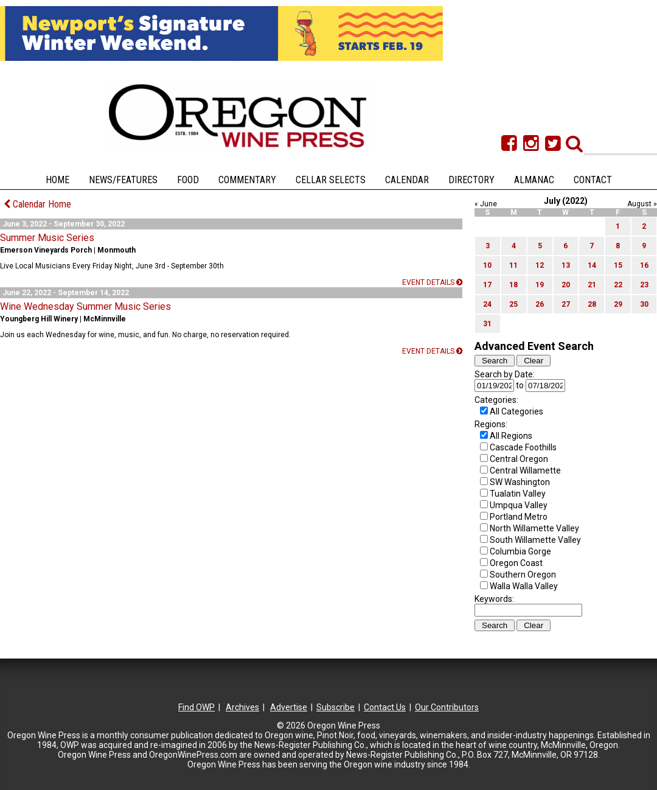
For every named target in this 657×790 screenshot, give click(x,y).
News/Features (123, 180)
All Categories (516, 411)
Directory (471, 180)
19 (539, 285)
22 (618, 285)
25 (513, 304)
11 (513, 265)
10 (487, 265)
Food (188, 180)
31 (487, 324)
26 (539, 304)
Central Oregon (519, 459)
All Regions (511, 436)
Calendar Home (37, 204)
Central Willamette (525, 470)
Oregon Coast (516, 563)
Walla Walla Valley (524, 586)
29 (618, 304)
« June (485, 204)
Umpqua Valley (519, 505)
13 (565, 265)
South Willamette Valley (535, 540)
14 (592, 265)
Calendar (407, 180)
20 (565, 285)
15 (618, 265)
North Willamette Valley (534, 528)
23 (644, 285)
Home (57, 180)
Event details (432, 282)
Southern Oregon (523, 574)
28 (592, 304)
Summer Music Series (47, 237)
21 (592, 285)
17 (487, 285)
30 (644, 304)
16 (644, 265)
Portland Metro (519, 517)
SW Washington (520, 482)
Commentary (247, 180)
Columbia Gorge (520, 551)
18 (513, 285)
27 (565, 304)
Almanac (534, 180)
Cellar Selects (331, 180)
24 (487, 304)
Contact (593, 180)
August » (642, 204)
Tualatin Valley (518, 493)
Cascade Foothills (523, 447)
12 (539, 265)
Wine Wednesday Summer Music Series (85, 306)
